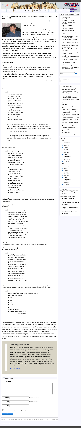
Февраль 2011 (67, 166)
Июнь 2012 (66, 151)
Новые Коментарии (69, 14)
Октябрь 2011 (67, 181)
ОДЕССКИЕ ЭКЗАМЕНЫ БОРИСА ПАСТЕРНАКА (46, 419)
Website (18, 368)
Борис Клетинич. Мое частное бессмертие (69, 212)
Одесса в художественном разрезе (70, 109)
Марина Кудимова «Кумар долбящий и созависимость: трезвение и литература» (69, 198)
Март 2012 (66, 145)
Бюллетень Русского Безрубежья (23, 10)
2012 (63, 140)
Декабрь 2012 (67, 161)
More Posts (12, 368)
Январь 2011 (67, 165)
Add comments (53, 21)
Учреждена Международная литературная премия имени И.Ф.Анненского (70, 56)
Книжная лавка (44, 10)
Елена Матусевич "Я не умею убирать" (69, 192)
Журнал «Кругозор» (66, 18)
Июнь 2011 (66, 173)
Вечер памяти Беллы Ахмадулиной (70, 134)
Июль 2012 (66, 152)
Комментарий (8, 381)
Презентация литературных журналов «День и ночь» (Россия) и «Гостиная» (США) (70, 119)
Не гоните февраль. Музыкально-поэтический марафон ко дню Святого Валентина (70, 67)
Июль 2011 (66, 175)
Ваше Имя (6, 397)
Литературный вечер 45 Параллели (70, 125)
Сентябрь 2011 (67, 179)
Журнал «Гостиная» (66, 17)
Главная (4, 10)
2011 (63, 163)
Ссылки (62, 14)
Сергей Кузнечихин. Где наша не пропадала (70, 203)
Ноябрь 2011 (67, 182)
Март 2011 (66, 168)
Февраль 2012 (67, 143)
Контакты (67, 10)
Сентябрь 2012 (67, 156)
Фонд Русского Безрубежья (68, 30)
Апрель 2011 (67, 170)
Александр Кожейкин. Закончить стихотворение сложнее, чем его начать (29, 18)
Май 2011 (66, 172)
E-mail (7, 401)
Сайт (8, 405)
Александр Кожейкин (19, 344)
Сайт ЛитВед (65, 27)
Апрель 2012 (67, 147)
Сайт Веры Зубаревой (67, 25)
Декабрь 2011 (67, 184)
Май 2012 (66, 149)
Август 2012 (66, 154)
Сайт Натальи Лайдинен (67, 28)
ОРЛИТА (8, 423)
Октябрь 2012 (67, 158)
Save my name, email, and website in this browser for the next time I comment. (17, 410)
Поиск (77, 14)
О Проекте (10, 10)
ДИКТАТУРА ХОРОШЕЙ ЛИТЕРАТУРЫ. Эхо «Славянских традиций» (17, 419)
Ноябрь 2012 (67, 159)
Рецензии (52, 10)
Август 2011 (66, 177)
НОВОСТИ (35, 10)
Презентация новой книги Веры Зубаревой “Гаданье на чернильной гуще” (70, 93)
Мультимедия (59, 10)
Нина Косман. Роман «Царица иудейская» (70, 208)
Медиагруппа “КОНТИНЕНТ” (68, 20)
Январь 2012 (67, 142)
